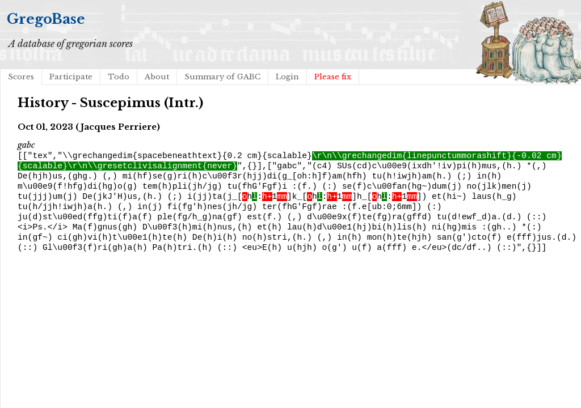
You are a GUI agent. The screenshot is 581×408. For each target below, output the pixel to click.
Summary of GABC (222, 77)
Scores (21, 77)
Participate (70, 77)
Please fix (332, 77)
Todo (118, 77)
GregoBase (46, 19)
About (157, 77)
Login (287, 77)
